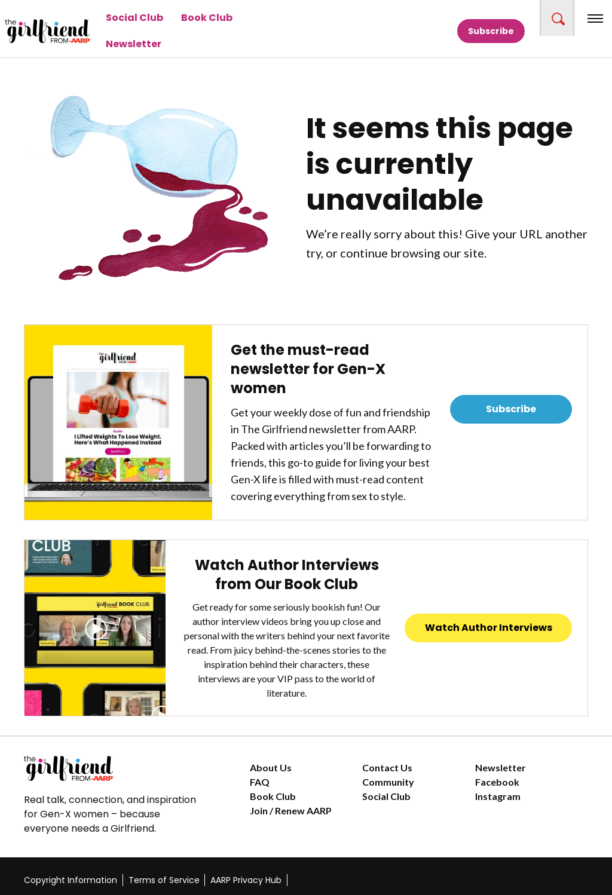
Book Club (206, 17)
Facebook (497, 781)
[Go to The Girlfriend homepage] (27, 31)
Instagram (498, 796)
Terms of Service (164, 880)
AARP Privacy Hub (245, 880)
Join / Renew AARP (291, 810)
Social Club (134, 17)
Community (388, 781)
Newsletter (133, 44)
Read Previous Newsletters (511, 442)
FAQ (260, 781)
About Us (271, 767)
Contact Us (387, 767)
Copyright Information (70, 880)
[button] (557, 18)
